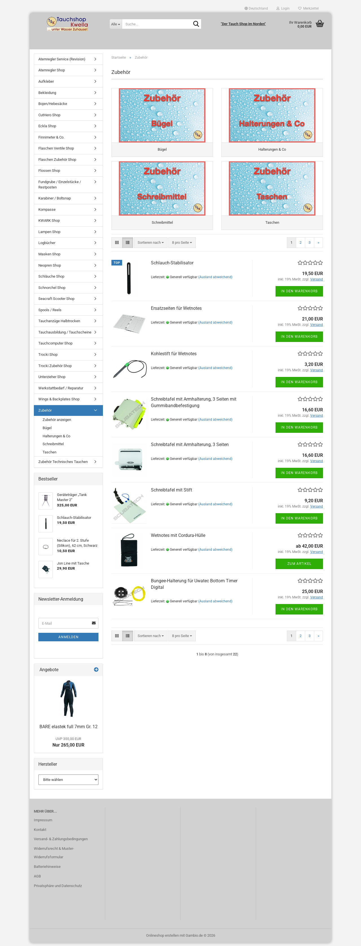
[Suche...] (115, 24)
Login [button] (283, 8)
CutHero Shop (49, 118)
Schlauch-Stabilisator (172, 269)
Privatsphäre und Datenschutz (58, 888)
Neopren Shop (49, 268)
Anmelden (68, 640)
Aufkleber (46, 84)
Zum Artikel (299, 570)
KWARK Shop (49, 223)
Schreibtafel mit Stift (171, 496)
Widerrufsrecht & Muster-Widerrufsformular (54, 856)
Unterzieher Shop (51, 379)
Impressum (43, 823)
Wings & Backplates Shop (59, 402)
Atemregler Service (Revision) (61, 62)
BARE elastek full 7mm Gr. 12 (68, 729)
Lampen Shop (49, 234)
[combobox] (151, 248)
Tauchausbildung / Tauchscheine (64, 335)
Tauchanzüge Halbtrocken (59, 324)
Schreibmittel (53, 447)
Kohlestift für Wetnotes (174, 360)
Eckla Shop (47, 129)
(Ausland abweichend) (215, 283)
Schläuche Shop (51, 279)
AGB (37, 879)
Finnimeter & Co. (51, 140)
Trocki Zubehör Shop (55, 368)
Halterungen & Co (56, 439)
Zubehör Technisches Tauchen (63, 464)
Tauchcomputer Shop (55, 346)
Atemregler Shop (51, 73)
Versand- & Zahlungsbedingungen (61, 842)
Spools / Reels (49, 313)
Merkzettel (308, 8)
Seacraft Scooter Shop (56, 301)
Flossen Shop (49, 174)
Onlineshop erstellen (162, 938)
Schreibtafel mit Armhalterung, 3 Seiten (190, 450)
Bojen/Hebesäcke (52, 106)
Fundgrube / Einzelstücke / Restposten (59, 187)
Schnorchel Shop (51, 290)
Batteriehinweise (47, 869)
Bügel (47, 431)
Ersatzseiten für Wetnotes (176, 314)
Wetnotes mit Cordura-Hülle (178, 541)
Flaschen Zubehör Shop (57, 162)
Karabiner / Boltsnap (54, 201)
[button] (256, 8)
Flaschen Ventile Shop (56, 151)
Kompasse (47, 212)
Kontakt (40, 832)
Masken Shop (49, 257)
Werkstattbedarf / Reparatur (60, 391)
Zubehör (45, 413)
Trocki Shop (48, 357)
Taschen (49, 455)
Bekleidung (47, 95)
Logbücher (46, 246)
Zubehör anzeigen (57, 423)
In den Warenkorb (299, 297)
